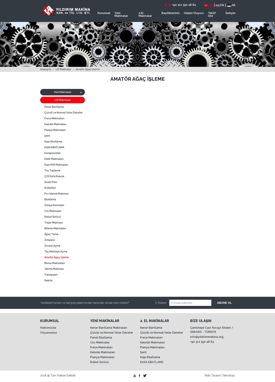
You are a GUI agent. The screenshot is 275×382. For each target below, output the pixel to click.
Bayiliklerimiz (171, 13)
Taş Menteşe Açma (55, 251)
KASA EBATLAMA (54, 147)
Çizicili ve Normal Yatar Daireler (63, 112)
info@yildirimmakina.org (206, 337)
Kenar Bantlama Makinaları (108, 327)
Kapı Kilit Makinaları (56, 164)
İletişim (230, 13)
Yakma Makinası (54, 268)
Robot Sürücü (52, 216)
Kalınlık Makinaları (55, 124)
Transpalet (51, 274)
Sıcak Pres (50, 182)
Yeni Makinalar (121, 14)
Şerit (47, 135)
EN (220, 5)
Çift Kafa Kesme (54, 176)
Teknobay (228, 375)
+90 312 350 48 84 (180, 4)
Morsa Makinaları (54, 263)
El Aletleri (50, 187)
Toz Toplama (52, 170)
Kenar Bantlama (54, 106)
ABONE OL (224, 302)
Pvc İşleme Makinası (56, 193)
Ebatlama (50, 199)
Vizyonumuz (48, 332)
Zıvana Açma (52, 245)
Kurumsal (104, 13)
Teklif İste (212, 14)
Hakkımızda (48, 327)
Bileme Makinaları (55, 228)
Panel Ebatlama (101, 337)
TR (208, 5)
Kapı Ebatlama (53, 141)
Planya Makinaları (55, 130)
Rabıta (48, 280)
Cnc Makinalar (52, 211)
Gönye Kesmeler (54, 205)
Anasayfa (45, 69)
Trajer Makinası (53, 222)
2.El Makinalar (145, 14)
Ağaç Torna (51, 234)
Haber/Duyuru (194, 13)
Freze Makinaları (54, 118)
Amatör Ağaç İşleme (88, 69)
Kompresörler (52, 153)
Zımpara (49, 240)
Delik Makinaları (54, 159)
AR (231, 5)
